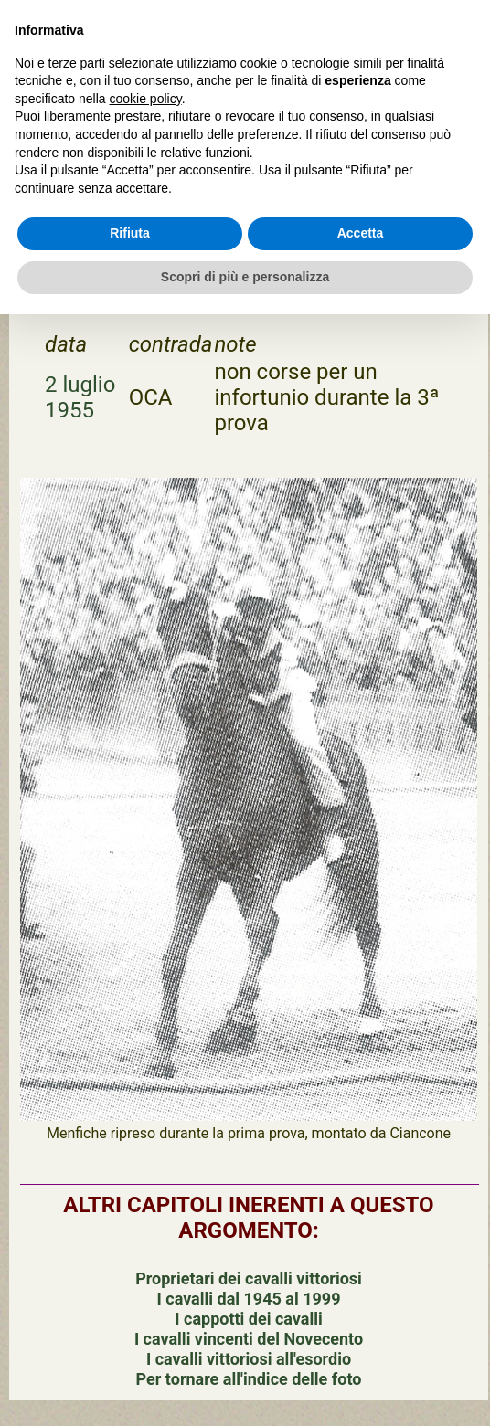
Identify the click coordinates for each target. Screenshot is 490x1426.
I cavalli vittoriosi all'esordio (248, 1358)
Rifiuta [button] (130, 233)
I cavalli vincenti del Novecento (248, 1338)
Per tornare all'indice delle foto (249, 1379)
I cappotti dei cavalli (248, 1318)
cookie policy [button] (146, 98)
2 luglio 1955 (80, 397)
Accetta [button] (360, 233)
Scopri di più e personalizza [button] (245, 276)
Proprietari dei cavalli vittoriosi (248, 1278)
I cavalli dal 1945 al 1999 (249, 1298)
